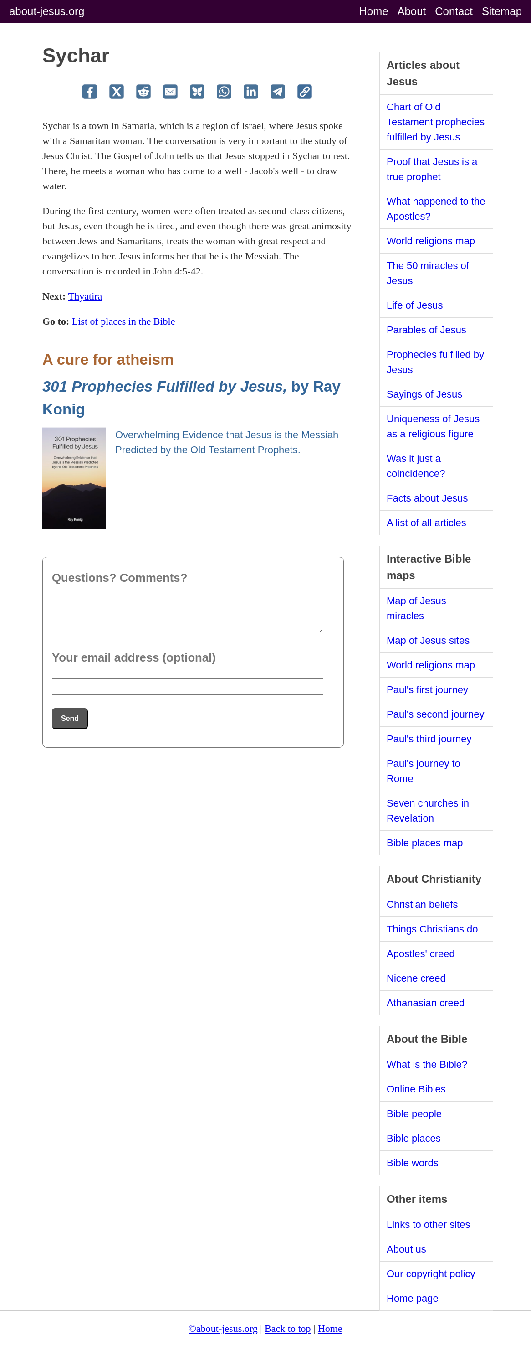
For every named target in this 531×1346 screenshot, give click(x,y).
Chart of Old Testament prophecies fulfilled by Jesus (436, 122)
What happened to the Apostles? (436, 209)
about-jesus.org (46, 11)
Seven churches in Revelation (428, 810)
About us (406, 1249)
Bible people (414, 1113)
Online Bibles (416, 1089)
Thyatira (85, 296)
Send (70, 718)
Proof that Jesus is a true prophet (432, 169)
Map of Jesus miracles (416, 608)
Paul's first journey (427, 689)
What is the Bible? (427, 1064)
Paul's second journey (436, 714)
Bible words (413, 1163)
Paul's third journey (429, 739)
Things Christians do (432, 929)
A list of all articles (426, 522)
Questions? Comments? (119, 577)
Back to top (288, 1328)
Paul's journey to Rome (423, 771)
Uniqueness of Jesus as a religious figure (433, 426)
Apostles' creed (421, 953)
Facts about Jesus (427, 498)
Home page (413, 1298)
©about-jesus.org (223, 1328)
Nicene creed (416, 978)
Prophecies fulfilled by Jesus (435, 362)
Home (373, 11)
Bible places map (425, 843)
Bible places (414, 1138)
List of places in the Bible (123, 321)
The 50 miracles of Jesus (428, 273)
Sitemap (502, 11)
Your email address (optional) (134, 657)
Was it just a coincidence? (416, 466)
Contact (454, 11)
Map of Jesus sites (428, 640)
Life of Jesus (415, 305)
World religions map (431, 241)
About (412, 11)
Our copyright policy (431, 1273)
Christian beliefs (422, 904)
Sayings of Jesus (424, 394)
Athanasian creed (426, 1003)
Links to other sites (428, 1224)
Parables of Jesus (426, 330)
